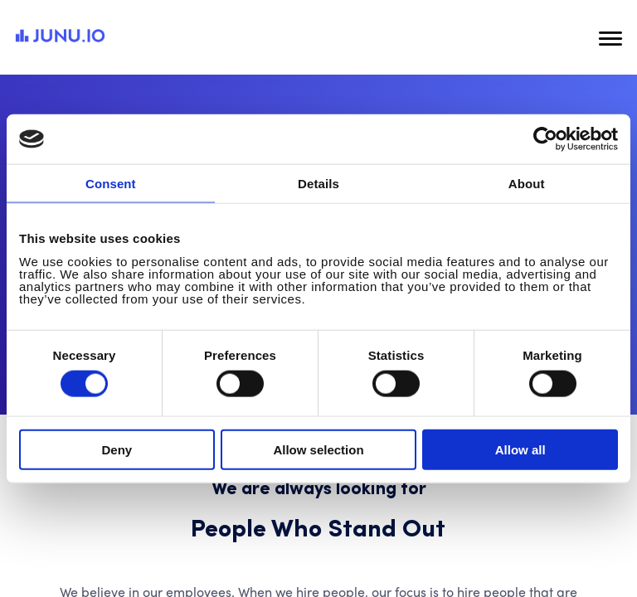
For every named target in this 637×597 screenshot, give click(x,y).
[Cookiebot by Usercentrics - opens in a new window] (545, 139)
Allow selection (318, 449)
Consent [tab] (110, 184)
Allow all (520, 449)
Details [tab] (318, 184)
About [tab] (526, 184)
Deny (116, 449)
